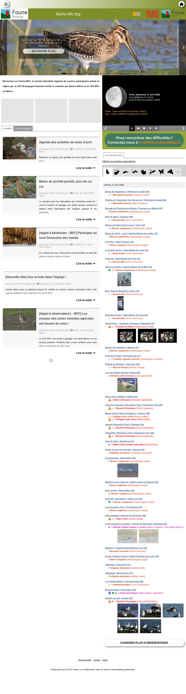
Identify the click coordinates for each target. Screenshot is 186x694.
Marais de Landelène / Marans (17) (122, 347)
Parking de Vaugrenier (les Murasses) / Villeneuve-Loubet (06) (135, 200)
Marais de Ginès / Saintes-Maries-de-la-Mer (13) (128, 267)
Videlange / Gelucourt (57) (118, 565)
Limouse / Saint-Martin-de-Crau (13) (122, 258)
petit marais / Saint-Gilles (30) (119, 490)
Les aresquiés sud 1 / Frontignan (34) (123, 507)
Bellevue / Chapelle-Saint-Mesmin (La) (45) (126, 548)
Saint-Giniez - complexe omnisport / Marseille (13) (129, 323)
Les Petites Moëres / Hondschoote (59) (124, 581)
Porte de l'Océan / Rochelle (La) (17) (123, 356)
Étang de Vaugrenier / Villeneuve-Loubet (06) (127, 192)
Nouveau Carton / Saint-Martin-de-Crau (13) (126, 315)
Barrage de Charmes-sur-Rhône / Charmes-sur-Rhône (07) (134, 208)
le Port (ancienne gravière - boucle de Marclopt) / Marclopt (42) (136, 524)
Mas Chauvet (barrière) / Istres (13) (122, 291)
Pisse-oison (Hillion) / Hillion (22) (121, 397)
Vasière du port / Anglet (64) (119, 598)
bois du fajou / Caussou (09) (119, 217)
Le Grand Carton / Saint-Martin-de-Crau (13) (126, 250)
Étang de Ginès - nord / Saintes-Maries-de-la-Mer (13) (131, 233)
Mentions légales (84, 660)
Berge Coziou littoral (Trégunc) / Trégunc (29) (127, 413)
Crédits (105, 660)
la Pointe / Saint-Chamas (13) (119, 242)
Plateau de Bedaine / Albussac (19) (122, 364)
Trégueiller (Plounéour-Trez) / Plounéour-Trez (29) (129, 433)
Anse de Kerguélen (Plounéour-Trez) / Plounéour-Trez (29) (133, 405)
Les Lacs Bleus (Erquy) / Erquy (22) (122, 372)
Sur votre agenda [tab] (23, 128)
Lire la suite (85, 167)
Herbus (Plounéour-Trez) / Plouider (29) (124, 424)
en (139, 14)
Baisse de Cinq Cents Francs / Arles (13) (125, 225)
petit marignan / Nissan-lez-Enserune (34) (125, 515)
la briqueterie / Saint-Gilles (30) (120, 458)
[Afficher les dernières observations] (118, 161)
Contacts (96, 660)
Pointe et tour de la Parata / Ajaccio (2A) (125, 450)
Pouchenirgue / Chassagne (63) (120, 590)
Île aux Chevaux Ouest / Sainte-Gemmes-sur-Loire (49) (132, 556)
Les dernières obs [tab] (113, 155)
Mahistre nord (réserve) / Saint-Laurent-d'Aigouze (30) (131, 482)
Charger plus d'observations (144, 642)
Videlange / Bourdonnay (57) (119, 573)
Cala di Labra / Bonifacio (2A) (119, 441)
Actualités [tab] (7, 128)
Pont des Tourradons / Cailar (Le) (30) (123, 499)
